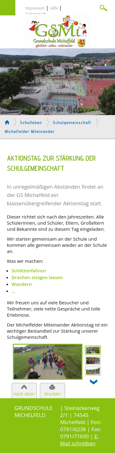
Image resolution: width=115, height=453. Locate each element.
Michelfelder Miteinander (30, 131)
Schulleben (31, 122)
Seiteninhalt (35, 14)
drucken (52, 394)
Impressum (35, 8)
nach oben (24, 394)
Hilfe (54, 8)
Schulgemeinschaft (72, 122)
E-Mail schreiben (79, 440)
